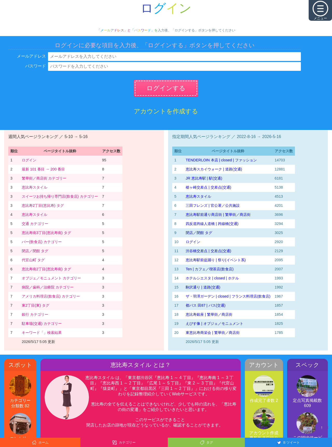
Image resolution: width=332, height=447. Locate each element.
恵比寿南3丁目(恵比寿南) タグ (46, 233)
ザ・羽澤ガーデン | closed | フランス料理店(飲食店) (228, 296)
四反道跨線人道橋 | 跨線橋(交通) (212, 224)
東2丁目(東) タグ (35, 305)
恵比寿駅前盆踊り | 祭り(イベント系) (216, 260)
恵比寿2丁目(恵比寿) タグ (43, 205)
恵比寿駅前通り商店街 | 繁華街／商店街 (218, 214)
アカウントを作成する (166, 111)
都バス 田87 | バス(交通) (205, 305)
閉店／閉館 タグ (35, 251)
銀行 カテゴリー (35, 314)
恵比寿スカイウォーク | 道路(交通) (214, 169)
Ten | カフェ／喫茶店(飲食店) (210, 269)
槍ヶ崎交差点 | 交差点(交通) (208, 187)
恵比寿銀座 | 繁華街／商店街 (209, 314)
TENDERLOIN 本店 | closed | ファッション (221, 160)
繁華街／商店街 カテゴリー (44, 178)
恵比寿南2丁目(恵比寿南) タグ (46, 269)
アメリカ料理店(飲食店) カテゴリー (51, 296)
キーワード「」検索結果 (42, 333)
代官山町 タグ (33, 260)
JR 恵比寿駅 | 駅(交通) (204, 178)
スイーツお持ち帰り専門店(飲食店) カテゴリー (60, 196)
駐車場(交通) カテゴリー (42, 323)
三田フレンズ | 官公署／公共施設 (213, 205)
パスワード (35, 66)
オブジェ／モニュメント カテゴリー (51, 278)
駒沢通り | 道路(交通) (203, 287)
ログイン (29, 160)
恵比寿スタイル (34, 187)
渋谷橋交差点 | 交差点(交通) (208, 251)
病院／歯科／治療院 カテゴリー (48, 287)
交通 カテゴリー (35, 224)
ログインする (166, 88)
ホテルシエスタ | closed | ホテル (212, 278)
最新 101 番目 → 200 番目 (43, 169)
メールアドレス (31, 56)
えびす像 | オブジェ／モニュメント (214, 323)
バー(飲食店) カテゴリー (42, 242)
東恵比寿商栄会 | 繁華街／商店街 (213, 333)
